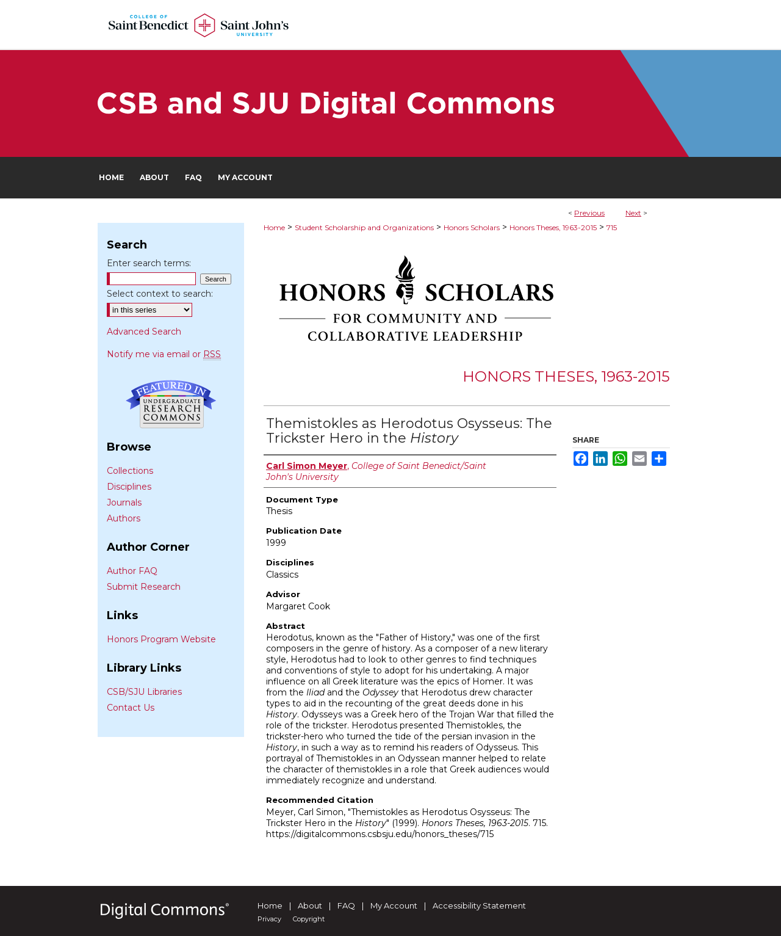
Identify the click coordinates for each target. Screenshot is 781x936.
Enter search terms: (149, 263)
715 (611, 227)
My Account (393, 905)
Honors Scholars (472, 227)
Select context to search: (160, 293)
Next (633, 212)
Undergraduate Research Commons (171, 404)
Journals (124, 502)
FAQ (346, 905)
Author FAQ (132, 570)
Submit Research (144, 586)
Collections (130, 470)
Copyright (309, 919)
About (310, 905)
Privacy (269, 919)
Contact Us (130, 707)
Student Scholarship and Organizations (364, 227)
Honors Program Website (161, 639)
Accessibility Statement (479, 905)
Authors (123, 518)
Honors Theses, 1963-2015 (553, 227)
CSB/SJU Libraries (144, 691)
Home (274, 227)
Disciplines (129, 486)
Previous (589, 212)
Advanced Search (144, 331)
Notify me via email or (164, 354)
